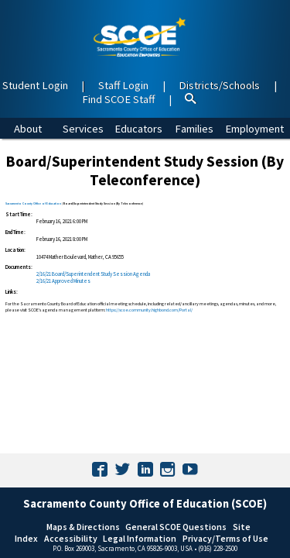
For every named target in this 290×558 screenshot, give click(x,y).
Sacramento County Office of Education (33, 203)
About (28, 129)
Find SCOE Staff (118, 99)
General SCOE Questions (176, 526)
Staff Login (123, 85)
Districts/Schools (219, 85)
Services (83, 129)
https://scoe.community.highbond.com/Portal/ (149, 310)
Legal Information (139, 538)
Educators (138, 129)
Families (194, 129)
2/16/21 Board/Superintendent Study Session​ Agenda (93, 273)
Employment (254, 129)
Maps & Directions (83, 526)
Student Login (35, 85)
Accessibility (70, 538)
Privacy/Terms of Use (225, 538)
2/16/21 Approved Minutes (63, 280)
